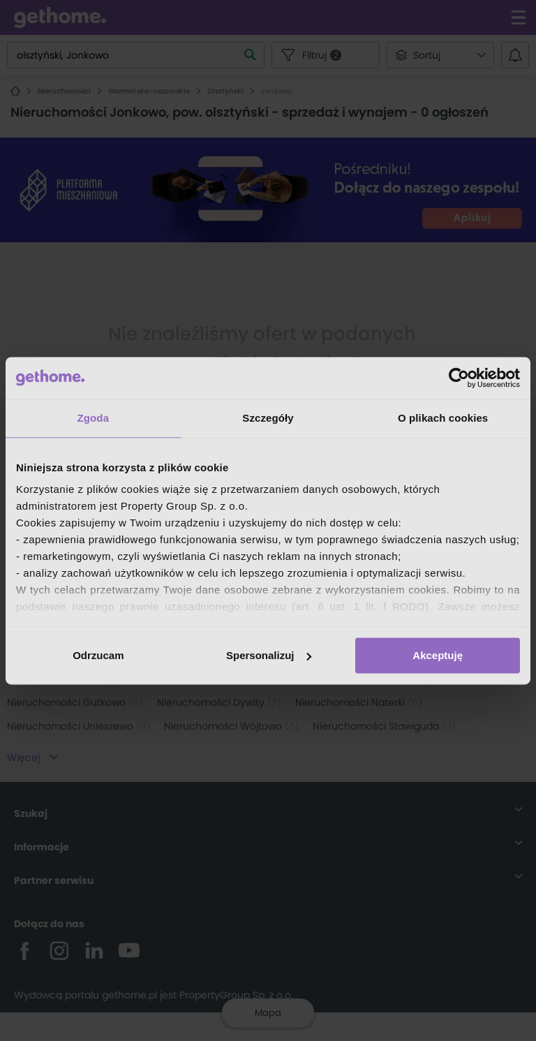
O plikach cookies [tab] (443, 418)
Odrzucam (98, 655)
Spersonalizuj (268, 655)
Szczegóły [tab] (267, 418)
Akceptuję (437, 655)
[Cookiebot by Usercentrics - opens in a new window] (459, 377)
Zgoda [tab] (93, 418)
